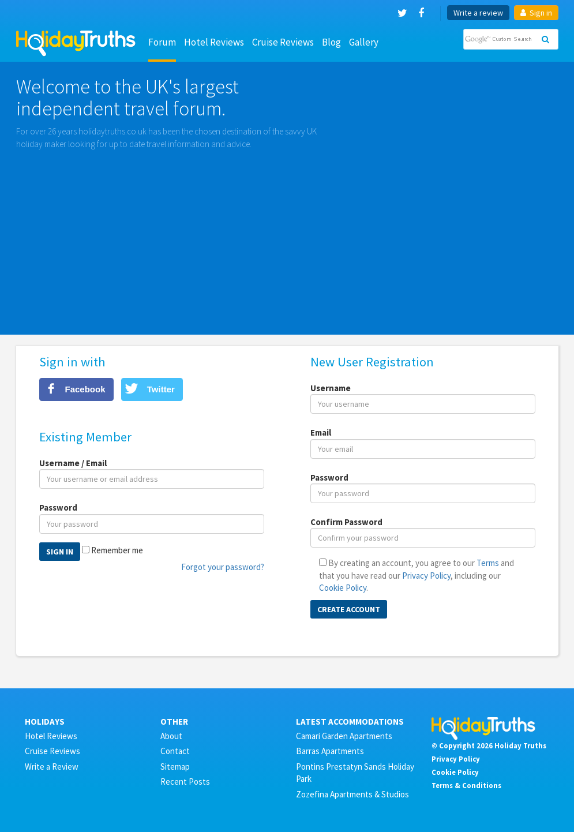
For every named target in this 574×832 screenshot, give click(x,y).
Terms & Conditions (466, 785)
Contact (175, 750)
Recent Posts (185, 781)
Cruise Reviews (283, 42)
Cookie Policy (342, 587)
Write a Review (51, 766)
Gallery (363, 42)
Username (330, 388)
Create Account (348, 609)
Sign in (536, 13)
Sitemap (175, 766)
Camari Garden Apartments (344, 735)
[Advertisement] (287, 236)
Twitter (161, 389)
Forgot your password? (222, 566)
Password (58, 507)
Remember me (117, 550)
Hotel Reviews (214, 42)
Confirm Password (346, 521)
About (171, 735)
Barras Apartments (330, 750)
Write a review (478, 13)
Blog (331, 42)
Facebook (85, 389)
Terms (488, 562)
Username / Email (73, 463)
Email (320, 432)
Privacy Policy (426, 575)
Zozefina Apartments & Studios (352, 794)
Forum (162, 42)
